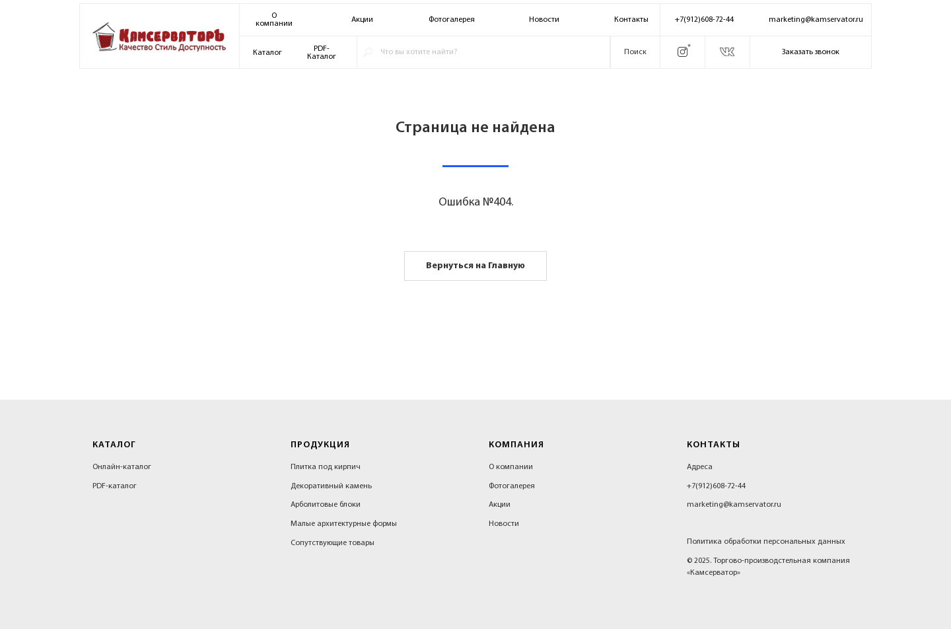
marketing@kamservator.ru (816, 20)
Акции (362, 20)
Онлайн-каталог (121, 467)
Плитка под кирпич (326, 467)
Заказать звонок (810, 52)
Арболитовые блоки (326, 505)
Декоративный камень (331, 486)
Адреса (700, 467)
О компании (511, 467)
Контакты (631, 20)
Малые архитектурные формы (344, 524)
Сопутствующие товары (332, 543)
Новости (544, 20)
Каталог (267, 53)
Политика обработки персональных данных (766, 542)
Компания (516, 445)
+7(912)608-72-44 (704, 20)
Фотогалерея (452, 20)
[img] (159, 37)
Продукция (320, 445)
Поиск (635, 52)
